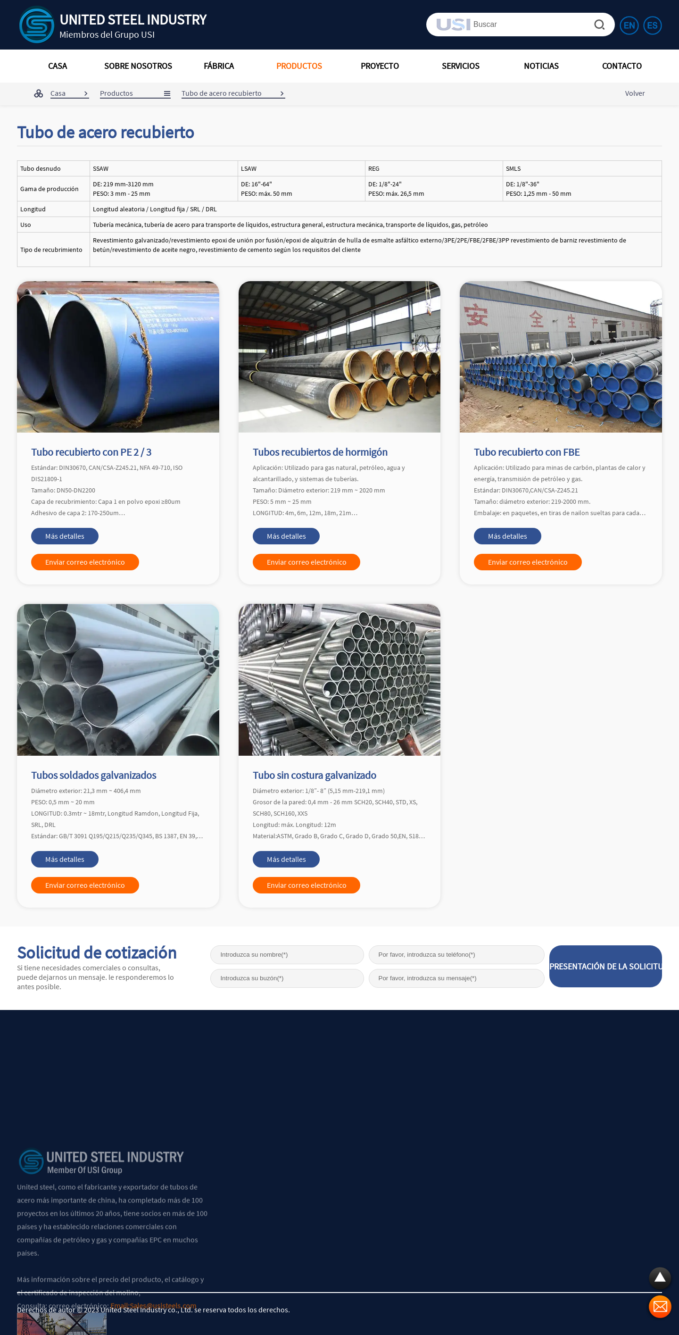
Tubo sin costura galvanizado (314, 775)
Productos (116, 93)
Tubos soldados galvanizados (93, 775)
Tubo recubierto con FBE (527, 452)
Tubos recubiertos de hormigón (320, 452)
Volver (635, 93)
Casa (58, 93)
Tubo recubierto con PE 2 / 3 (91, 452)
